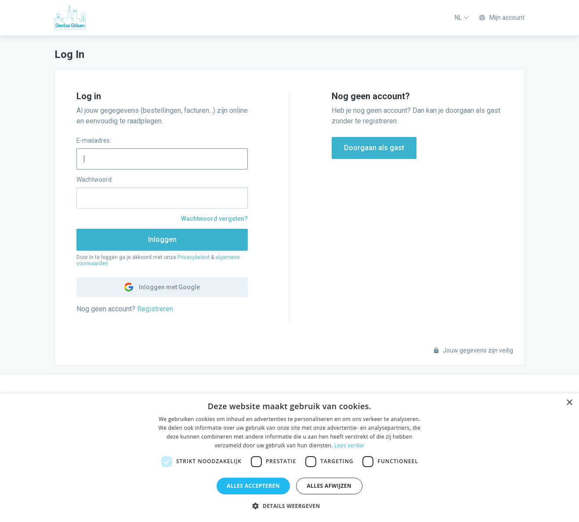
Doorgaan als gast (374, 148)
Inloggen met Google (162, 287)
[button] (289, 506)
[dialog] (289, 457)
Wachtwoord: (94, 179)
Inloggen (162, 239)
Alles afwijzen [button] (329, 486)
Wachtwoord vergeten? (214, 218)
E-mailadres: (93, 140)
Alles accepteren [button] (253, 486)
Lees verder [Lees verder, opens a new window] (349, 445)
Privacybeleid (193, 257)
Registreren (155, 309)
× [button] (569, 403)
